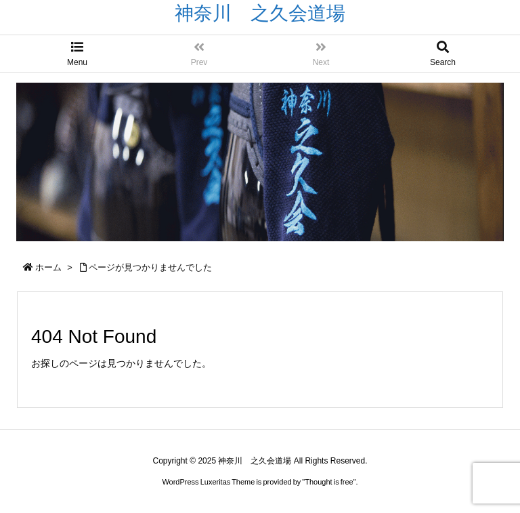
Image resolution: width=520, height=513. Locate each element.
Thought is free (329, 482)
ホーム (48, 267)
